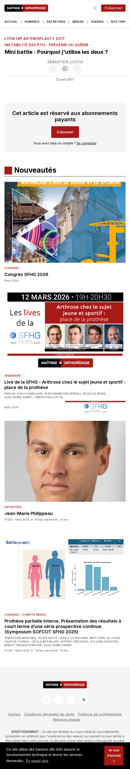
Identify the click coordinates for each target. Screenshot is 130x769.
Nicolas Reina (94, 393)
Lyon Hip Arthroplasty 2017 (34, 38)
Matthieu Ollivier (105, 638)
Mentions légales (67, 719)
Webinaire (12, 375)
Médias (78, 21)
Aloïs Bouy (47, 638)
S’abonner (113, 8)
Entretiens (56, 21)
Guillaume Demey (18, 397)
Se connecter (87, 143)
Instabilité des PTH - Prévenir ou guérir (46, 45)
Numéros (32, 21)
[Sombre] (96, 8)
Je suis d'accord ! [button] (113, 755)
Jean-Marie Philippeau (62, 393)
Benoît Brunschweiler (23, 645)
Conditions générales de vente (49, 714)
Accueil (10, 21)
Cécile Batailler (45, 641)
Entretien (12, 507)
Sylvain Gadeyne (104, 641)
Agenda (97, 21)
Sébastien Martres (20, 638)
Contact (14, 714)
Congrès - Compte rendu (25, 614)
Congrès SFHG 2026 (26, 274)
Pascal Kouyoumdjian (23, 393)
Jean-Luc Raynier (73, 638)
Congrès (11, 268)
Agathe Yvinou (17, 641)
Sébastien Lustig (65, 62)
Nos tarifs (120, 21)
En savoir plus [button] (37, 761)
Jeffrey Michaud (74, 641)
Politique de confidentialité (100, 714)
